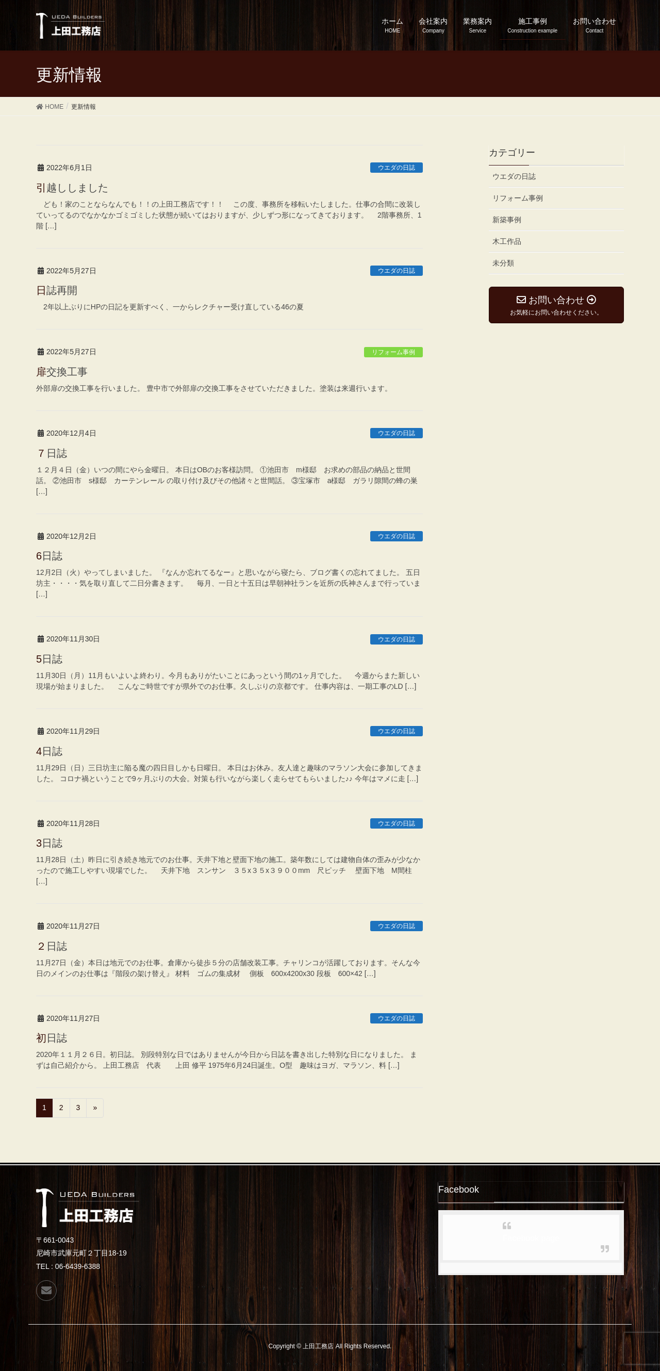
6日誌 (49, 555)
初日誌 (51, 1038)
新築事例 (506, 220)
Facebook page (531, 1238)
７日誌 (51, 453)
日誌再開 (56, 290)
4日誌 (49, 751)
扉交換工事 (62, 371)
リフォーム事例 (393, 352)
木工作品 (506, 241)
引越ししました (72, 187)
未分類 (503, 263)
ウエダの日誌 (396, 167)
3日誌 (49, 843)
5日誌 (49, 659)
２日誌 (51, 946)
